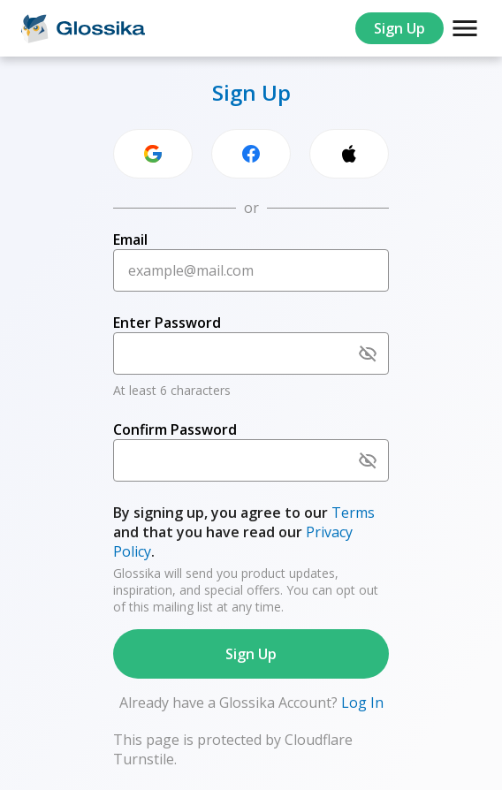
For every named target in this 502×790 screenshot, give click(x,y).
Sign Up (399, 28)
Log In (361, 702)
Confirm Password (175, 429)
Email (130, 239)
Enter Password (167, 322)
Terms (353, 512)
